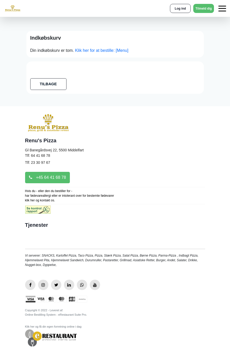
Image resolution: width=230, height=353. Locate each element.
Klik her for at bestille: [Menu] (101, 50)
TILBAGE (48, 84)
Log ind (180, 8)
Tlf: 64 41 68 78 (37, 155)
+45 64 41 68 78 (47, 177)
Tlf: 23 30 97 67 (37, 162)
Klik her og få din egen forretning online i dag (53, 326)
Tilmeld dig (203, 8)
